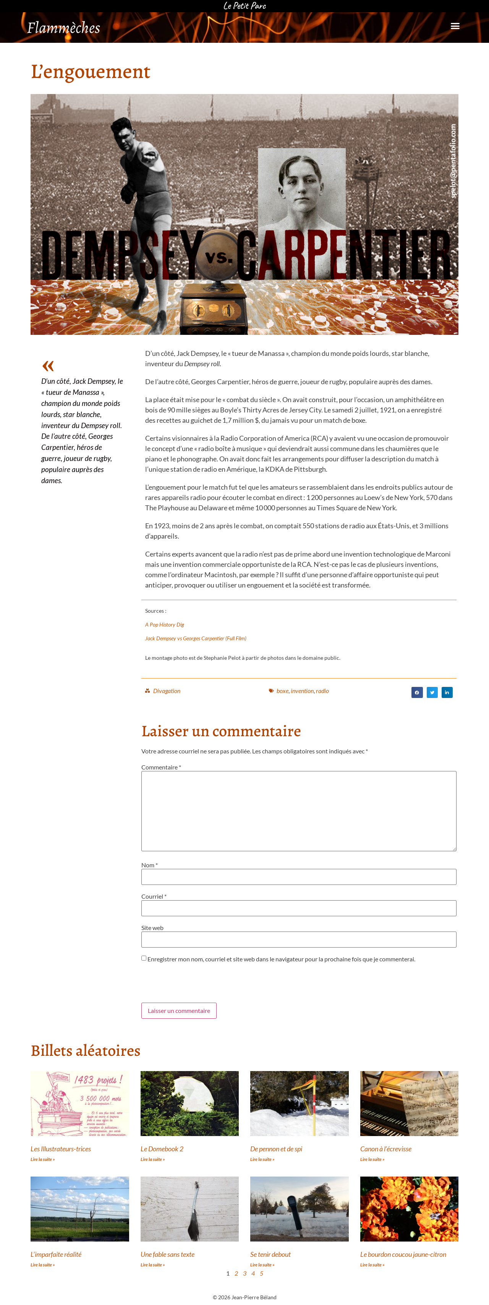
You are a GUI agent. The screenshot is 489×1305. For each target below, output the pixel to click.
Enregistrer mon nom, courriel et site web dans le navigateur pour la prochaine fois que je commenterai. (281, 959)
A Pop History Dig (164, 624)
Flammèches (63, 27)
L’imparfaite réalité (56, 1254)
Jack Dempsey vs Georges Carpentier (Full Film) (195, 638)
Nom (149, 865)
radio (322, 690)
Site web (152, 928)
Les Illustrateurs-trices (61, 1148)
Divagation (166, 690)
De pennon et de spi (276, 1148)
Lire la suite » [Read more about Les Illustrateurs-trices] (43, 1159)
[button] (455, 25)
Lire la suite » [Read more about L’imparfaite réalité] (43, 1265)
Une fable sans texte (167, 1254)
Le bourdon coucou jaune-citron (403, 1254)
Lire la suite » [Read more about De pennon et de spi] (262, 1159)
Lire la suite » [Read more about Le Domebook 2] (153, 1159)
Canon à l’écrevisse (385, 1148)
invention (302, 690)
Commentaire (161, 767)
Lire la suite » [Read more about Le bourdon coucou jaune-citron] (372, 1265)
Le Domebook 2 (162, 1148)
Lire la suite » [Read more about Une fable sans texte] (153, 1265)
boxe (282, 690)
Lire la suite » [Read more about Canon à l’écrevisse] (372, 1159)
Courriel (154, 896)
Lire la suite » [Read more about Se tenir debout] (262, 1265)
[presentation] (199, 984)
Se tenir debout (270, 1254)
